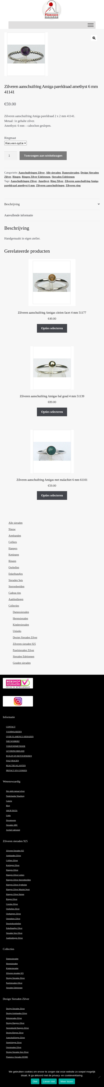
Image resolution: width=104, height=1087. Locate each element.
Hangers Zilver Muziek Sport (18, 889)
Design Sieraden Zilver (25, 637)
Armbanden (14, 535)
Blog (8, 806)
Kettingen (13, 554)
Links (8, 815)
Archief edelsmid (13, 830)
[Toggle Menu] (91, 25)
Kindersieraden (21, 624)
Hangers (12, 548)
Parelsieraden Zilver (23, 650)
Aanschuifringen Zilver (31, 172)
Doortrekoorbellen (13, 923)
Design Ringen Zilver (14, 1033)
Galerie (9, 801)
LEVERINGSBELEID (15, 751)
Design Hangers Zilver (15, 1023)
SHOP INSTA (11, 811)
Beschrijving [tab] (12, 204)
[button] (94, 38)
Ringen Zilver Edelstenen (36, 176)
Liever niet (49, 1081)
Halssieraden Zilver (14, 1018)
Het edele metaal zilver (15, 791)
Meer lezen (66, 1081)
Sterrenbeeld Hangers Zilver (17, 1028)
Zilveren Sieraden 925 (15, 851)
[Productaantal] (10, 155)
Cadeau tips (14, 593)
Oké (35, 1081)
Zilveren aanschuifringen (50, 185)
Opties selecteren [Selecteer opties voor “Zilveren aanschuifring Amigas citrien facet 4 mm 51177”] (52, 328)
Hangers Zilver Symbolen (16, 885)
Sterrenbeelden (16, 586)
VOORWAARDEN (14, 732)
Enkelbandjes (15, 573)
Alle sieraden (53, 172)
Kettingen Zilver (12, 865)
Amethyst (43, 181)
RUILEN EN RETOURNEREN (19, 756)
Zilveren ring (73, 185)
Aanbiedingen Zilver (14, 938)
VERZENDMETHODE (15, 746)
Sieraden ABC (12, 825)
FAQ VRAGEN (12, 761)
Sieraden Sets (15, 580)
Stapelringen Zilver (14, 1042)
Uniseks (17, 631)
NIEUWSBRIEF (13, 741)
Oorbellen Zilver (12, 909)
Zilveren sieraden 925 (24, 644)
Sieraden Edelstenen (63, 176)
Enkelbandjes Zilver (14, 928)
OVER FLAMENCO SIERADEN (20, 737)
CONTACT (10, 727)
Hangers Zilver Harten (15, 894)
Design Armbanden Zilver (16, 1013)
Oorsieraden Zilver (13, 1047)
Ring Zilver (56, 181)
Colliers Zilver (12, 860)
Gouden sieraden (22, 663)
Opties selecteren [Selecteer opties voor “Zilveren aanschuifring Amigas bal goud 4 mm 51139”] (52, 411)
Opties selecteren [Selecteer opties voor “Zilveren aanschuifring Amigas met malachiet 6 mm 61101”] (52, 495)
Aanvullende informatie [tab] (18, 215)
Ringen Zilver (11, 899)
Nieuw (11, 529)
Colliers (12, 542)
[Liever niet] (99, 1077)
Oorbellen (13, 567)
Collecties (13, 605)
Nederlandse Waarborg (15, 796)
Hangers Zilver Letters (15, 875)
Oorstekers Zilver (13, 919)
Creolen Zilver (12, 904)
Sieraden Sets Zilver (14, 933)
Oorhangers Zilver (13, 914)
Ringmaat (10, 137)
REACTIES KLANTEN (16, 766)
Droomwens (11, 820)
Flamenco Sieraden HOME (17, 1057)
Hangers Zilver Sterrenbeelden (18, 880)
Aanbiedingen (15, 599)
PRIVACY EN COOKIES (16, 770)
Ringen (16, 176)
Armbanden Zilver (13, 856)
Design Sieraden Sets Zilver (17, 1052)
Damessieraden (70, 172)
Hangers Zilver (12, 870)
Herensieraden (20, 618)
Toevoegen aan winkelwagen (43, 155)
